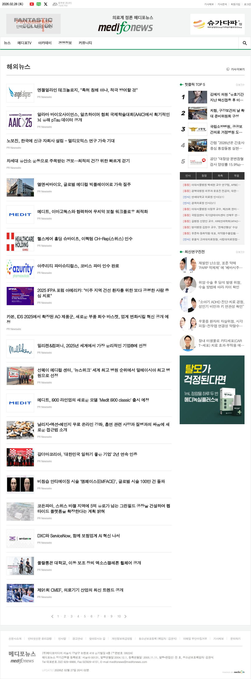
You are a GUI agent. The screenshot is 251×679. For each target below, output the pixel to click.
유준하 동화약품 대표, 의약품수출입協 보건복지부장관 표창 (212, 233)
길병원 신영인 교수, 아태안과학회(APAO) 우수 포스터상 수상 (212, 221)
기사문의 (222, 4)
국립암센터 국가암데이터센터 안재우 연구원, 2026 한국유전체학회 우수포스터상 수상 (212, 215)
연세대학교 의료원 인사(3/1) (203, 197)
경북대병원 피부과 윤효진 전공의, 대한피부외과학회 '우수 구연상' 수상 (212, 191)
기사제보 (209, 4)
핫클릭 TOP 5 (194, 84)
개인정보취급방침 (122, 639)
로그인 (247, 4)
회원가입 (235, 4)
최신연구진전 (194, 251)
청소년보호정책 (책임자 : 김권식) (158, 639)
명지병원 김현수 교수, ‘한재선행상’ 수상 (210, 227)
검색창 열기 (244, 43)
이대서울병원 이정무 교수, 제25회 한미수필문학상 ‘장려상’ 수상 (212, 209)
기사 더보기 (238, 69)
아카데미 (44, 42)
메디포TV (24, 42)
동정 (204, 176)
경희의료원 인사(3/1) (199, 203)
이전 (52, 616)
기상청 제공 (63, 5)
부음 (236, 176)
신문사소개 (15, 639)
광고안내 (77, 639)
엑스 (45, 4)
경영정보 (65, 42)
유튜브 (32, 4)
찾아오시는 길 (97, 639)
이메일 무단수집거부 (195, 639)
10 (119, 616)
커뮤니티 (85, 42)
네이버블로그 (39, 4)
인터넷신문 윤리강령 (40, 639)
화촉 (220, 176)
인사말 (62, 639)
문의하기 (235, 639)
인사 (187, 176)
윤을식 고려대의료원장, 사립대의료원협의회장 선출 (212, 239)
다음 (125, 616)
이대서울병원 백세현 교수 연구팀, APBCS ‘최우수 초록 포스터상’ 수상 (212, 185)
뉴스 (7, 42)
